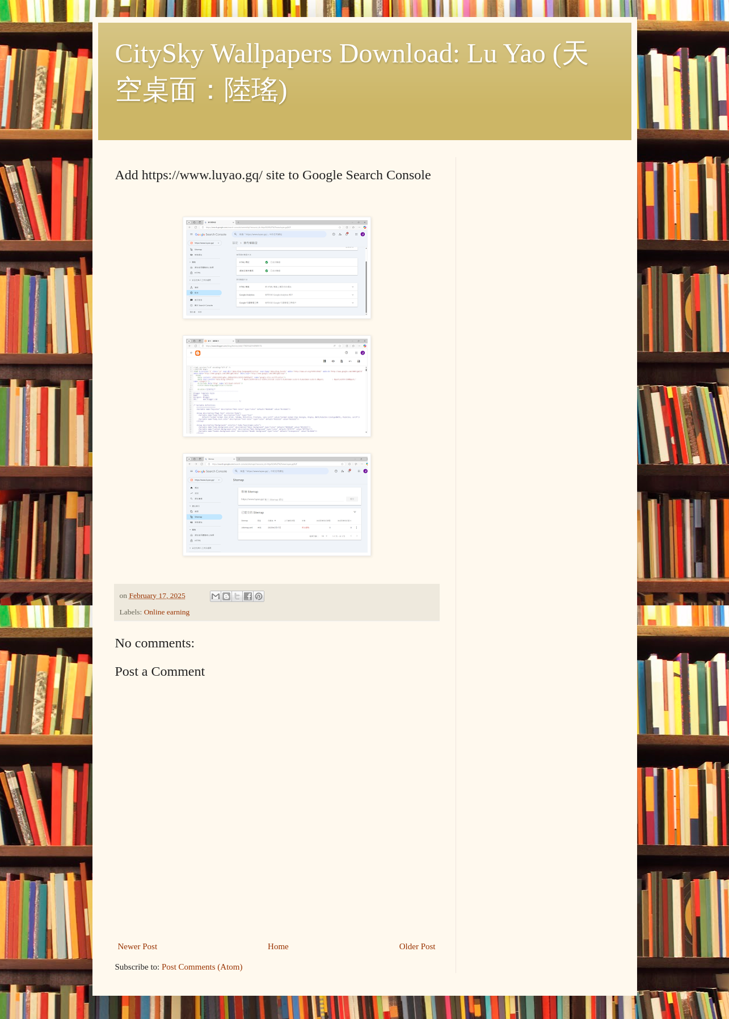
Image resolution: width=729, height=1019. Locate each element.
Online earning (167, 612)
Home (278, 946)
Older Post (417, 946)
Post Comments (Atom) (202, 966)
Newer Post (138, 946)
